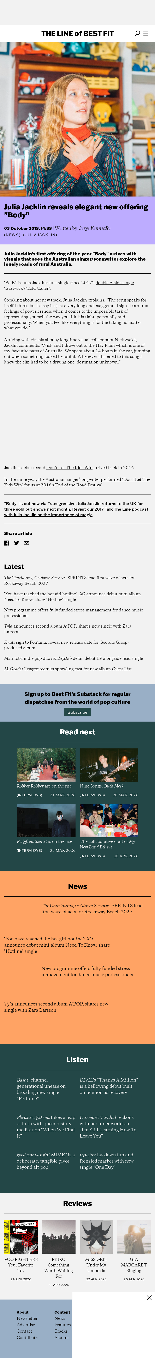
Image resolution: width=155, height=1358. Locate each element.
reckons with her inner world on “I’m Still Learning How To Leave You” (108, 1127)
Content (62, 1312)
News (12, 234)
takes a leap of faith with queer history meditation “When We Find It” (46, 1127)
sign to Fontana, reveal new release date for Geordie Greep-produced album (66, 645)
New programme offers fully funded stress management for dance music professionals (73, 613)
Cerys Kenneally (94, 228)
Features (62, 1325)
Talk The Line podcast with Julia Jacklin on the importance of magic (76, 511)
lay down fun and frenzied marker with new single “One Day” (107, 1161)
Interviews (29, 795)
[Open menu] (145, 33)
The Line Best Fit (77, 33)
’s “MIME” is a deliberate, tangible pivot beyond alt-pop (46, 1161)
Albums (61, 1338)
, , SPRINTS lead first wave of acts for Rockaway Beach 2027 (69, 580)
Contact (24, 1331)
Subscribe (77, 712)
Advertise (26, 1325)
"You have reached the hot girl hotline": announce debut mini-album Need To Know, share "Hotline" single (72, 597)
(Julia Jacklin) (40, 235)
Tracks (60, 1331)
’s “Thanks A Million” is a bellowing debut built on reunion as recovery (109, 1086)
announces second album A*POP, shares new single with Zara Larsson (67, 629)
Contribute (27, 1338)
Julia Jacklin (18, 254)
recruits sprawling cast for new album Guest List (68, 669)
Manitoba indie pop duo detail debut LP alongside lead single (73, 658)
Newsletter (27, 1318)
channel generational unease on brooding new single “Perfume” (41, 1089)
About (23, 1312)
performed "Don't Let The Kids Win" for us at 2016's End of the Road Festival (77, 482)
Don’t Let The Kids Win (69, 468)
